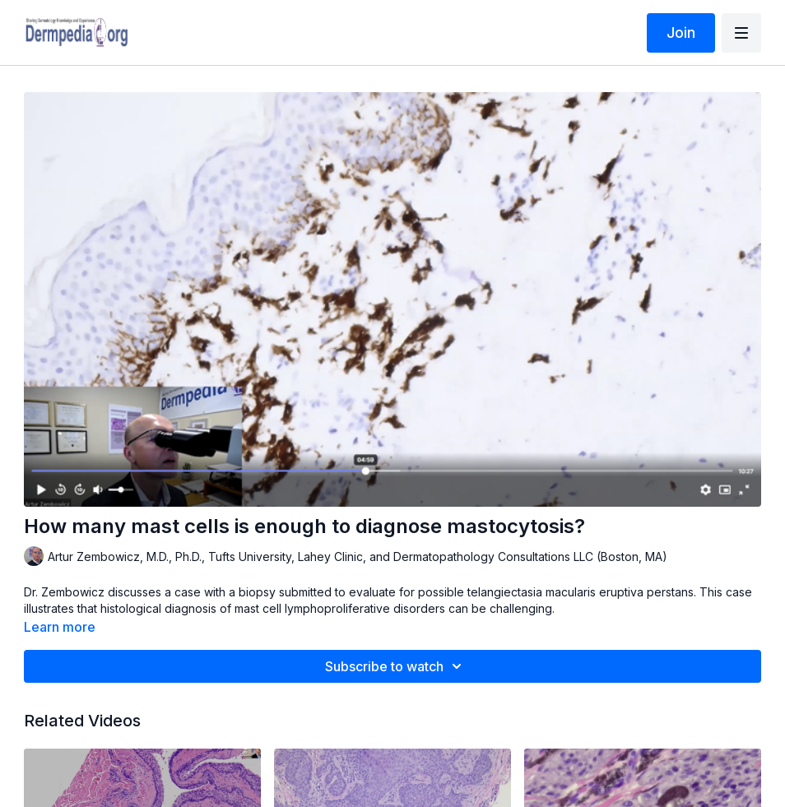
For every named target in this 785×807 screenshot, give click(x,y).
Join (681, 32)
